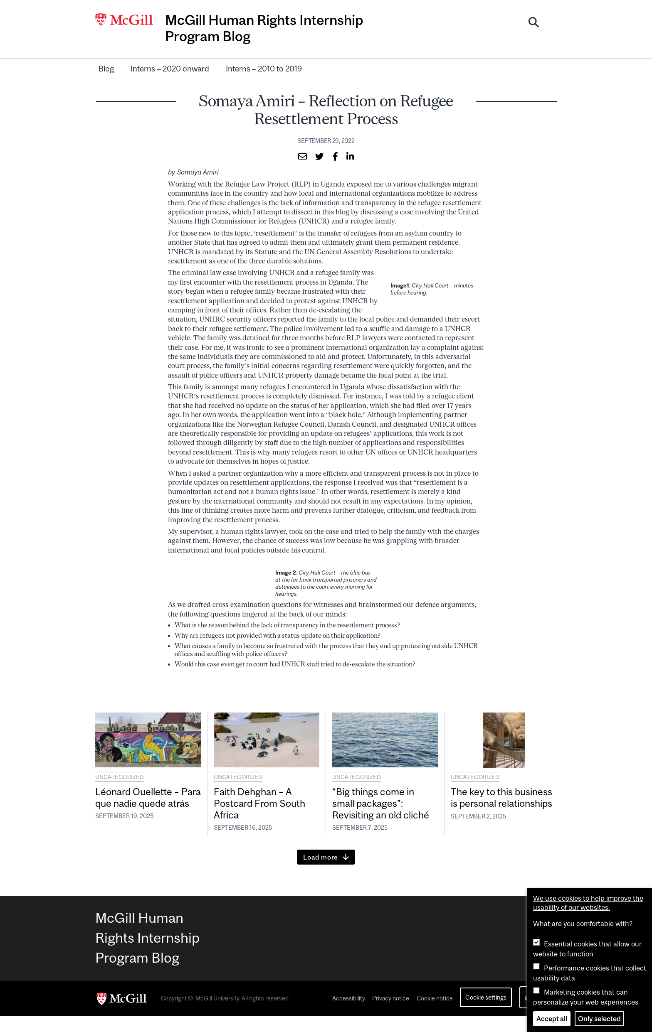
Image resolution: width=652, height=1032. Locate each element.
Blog (106, 66)
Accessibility (348, 1014)
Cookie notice (435, 1014)
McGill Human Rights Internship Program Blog (246, 28)
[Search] (534, 22)
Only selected (599, 1019)
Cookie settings (485, 1013)
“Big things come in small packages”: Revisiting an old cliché (379, 810)
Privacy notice (390, 1014)
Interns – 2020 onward (170, 66)
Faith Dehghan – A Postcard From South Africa (266, 803)
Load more (320, 873)
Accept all (551, 1019)
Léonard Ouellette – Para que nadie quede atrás (144, 803)
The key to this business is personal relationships (499, 804)
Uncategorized (119, 775)
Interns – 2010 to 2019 (264, 66)
